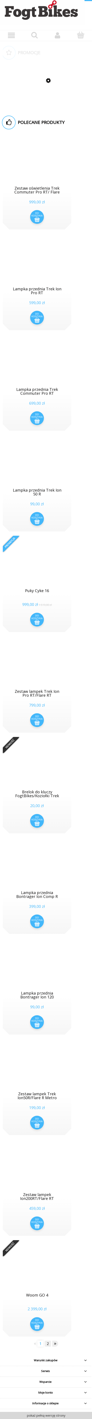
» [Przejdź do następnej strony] (55, 1343)
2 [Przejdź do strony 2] (48, 1343)
